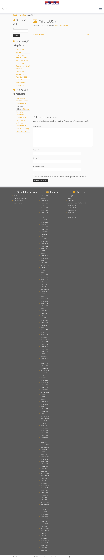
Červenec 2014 (45, 339)
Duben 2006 (44, 521)
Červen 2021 (44, 244)
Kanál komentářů (18, 200)
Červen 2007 (44, 488)
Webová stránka (38, 166)
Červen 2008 (44, 459)
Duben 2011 (44, 387)
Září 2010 (43, 397)
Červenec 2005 (45, 540)
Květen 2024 (44, 203)
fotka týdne (71, 196)
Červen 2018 (44, 301)
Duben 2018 (44, 306)
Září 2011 (43, 375)
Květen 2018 (44, 303)
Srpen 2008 (44, 454)
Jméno (36, 150)
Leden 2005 (44, 550)
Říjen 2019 (44, 268)
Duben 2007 (44, 493)
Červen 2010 (44, 404)
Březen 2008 (44, 466)
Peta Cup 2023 (72, 215)
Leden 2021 (44, 248)
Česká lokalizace (18, 203)
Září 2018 (43, 294)
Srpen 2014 (44, 337)
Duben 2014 (44, 344)
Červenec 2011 (45, 380)
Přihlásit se (17, 196)
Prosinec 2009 (45, 416)
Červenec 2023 (45, 208)
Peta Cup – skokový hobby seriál (77, 203)
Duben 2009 (44, 435)
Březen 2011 (44, 390)
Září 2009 (43, 423)
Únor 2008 (44, 469)
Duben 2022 (44, 229)
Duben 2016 (44, 323)
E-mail (36, 158)
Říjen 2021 (44, 234)
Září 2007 (43, 481)
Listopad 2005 (45, 531)
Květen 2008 (44, 461)
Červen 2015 (44, 332)
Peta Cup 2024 (72, 217)
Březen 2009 (44, 437)
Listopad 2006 (45, 504)
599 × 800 (57, 26)
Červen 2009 (44, 430)
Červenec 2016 (45, 320)
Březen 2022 (44, 232)
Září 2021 (43, 236)
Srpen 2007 (44, 483)
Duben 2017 (44, 313)
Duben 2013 (44, 351)
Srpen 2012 (44, 356)
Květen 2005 (44, 545)
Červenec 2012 (45, 358)
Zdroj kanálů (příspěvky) (20, 198)
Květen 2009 (44, 433)
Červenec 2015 (45, 330)
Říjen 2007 (44, 478)
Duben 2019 (44, 282)
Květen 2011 (44, 385)
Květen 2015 (44, 335)
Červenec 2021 (45, 241)
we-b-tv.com (21, 120)
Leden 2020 (44, 263)
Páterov (26, 109)
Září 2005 (43, 536)
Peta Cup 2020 (72, 208)
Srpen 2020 (44, 253)
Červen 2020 (44, 258)
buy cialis (19, 112)
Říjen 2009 (44, 421)
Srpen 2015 (44, 327)
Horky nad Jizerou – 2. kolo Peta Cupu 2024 (22, 74)
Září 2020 (43, 251)
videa (69, 220)
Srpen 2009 (44, 426)
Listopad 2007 (45, 476)
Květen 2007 (44, 490)
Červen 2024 (44, 200)
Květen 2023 (44, 210)
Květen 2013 (44, 349)
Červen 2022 (44, 224)
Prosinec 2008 (45, 445)
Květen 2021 (44, 246)
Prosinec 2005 (45, 528)
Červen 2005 (44, 543)
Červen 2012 (44, 361)
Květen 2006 (44, 519)
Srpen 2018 (44, 296)
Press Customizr (56, 557)
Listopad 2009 (45, 418)
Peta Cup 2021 (72, 210)
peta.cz (41, 557)
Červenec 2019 (45, 275)
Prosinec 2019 (45, 265)
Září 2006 (43, 509)
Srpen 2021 (44, 239)
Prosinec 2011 (45, 370)
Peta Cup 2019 (72, 205)
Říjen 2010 (44, 394)
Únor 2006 (44, 526)
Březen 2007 (44, 495)
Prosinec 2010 (45, 392)
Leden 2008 (44, 471)
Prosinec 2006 (45, 502)
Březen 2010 (44, 411)
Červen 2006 (44, 516)
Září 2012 (43, 354)
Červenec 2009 (45, 428)
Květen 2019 (44, 279)
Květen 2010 (44, 406)
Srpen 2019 (44, 272)
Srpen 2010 (44, 399)
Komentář (37, 126)
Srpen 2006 (44, 512)
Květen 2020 (44, 260)
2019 (18, 128)
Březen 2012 (44, 368)
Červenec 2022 (45, 222)
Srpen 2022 (44, 220)
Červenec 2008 (45, 457)
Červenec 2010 (45, 402)
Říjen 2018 (44, 291)
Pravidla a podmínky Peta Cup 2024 (21, 82)
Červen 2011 (44, 382)
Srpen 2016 (44, 318)
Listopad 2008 (45, 447)
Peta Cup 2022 (72, 212)
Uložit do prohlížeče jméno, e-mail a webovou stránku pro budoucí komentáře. (59, 176)
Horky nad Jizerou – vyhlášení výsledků (23, 66)
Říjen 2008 (44, 449)
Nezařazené (71, 200)
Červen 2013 (44, 347)
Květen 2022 (44, 227)
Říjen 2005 (44, 533)
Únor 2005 (44, 548)
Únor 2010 (44, 414)
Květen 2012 (44, 363)
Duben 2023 (44, 212)
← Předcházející (38, 34)
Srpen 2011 (44, 378)
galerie (69, 198)
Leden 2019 (44, 287)
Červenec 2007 (45, 485)
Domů (15, 15)
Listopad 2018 (45, 289)
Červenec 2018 (45, 299)
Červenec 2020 (45, 256)
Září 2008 (43, 452)
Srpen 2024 (44, 198)
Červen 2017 (44, 311)
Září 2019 (43, 270)
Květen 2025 (44, 196)
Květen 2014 (44, 342)
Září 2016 (43, 315)
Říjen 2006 (44, 507)
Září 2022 (43, 217)
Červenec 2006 (45, 514)
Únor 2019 (44, 284)
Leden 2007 (44, 500)
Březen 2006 (44, 524)
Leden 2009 (44, 442)
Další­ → (88, 34)
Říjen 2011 (44, 373)
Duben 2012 (44, 366)
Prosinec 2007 (45, 473)
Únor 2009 (44, 440)
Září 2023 (43, 205)
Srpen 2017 (44, 308)
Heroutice (22, 15)
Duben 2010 (44, 409)
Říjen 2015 (44, 325)
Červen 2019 (44, 277)
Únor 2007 (44, 497)
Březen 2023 (44, 215)
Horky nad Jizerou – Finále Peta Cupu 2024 (22, 58)
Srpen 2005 (44, 538)
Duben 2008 (44, 464)
